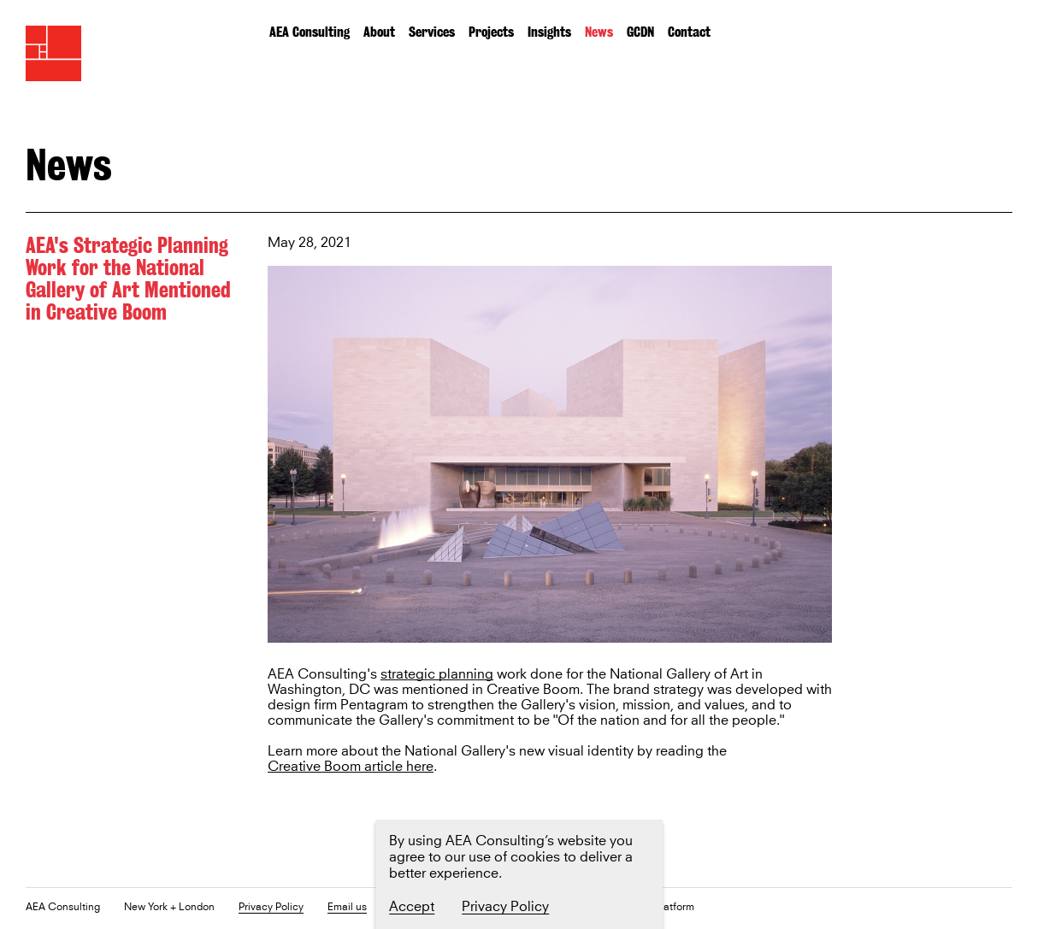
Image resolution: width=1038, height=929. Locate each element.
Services (432, 32)
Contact (689, 32)
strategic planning (436, 674)
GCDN (640, 32)
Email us (347, 908)
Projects (491, 32)
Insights (549, 32)
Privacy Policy (271, 908)
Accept (411, 907)
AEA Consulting (309, 32)
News (599, 32)
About (379, 32)
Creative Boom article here (350, 767)
